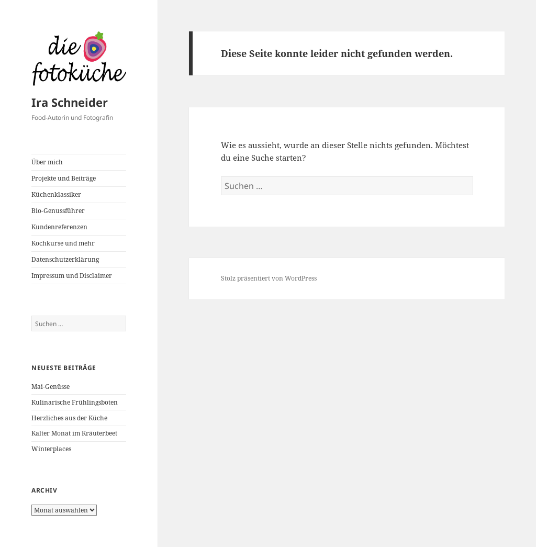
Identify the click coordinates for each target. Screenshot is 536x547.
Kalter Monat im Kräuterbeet (74, 433)
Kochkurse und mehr (63, 243)
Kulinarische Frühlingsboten (74, 402)
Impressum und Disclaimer (71, 275)
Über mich (47, 162)
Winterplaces (51, 448)
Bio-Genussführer (58, 210)
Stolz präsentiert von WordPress (269, 278)
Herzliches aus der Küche (69, 418)
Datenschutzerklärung (65, 259)
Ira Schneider (69, 102)
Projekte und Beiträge (63, 178)
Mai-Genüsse (50, 386)
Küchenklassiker (56, 194)
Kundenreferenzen (59, 226)
